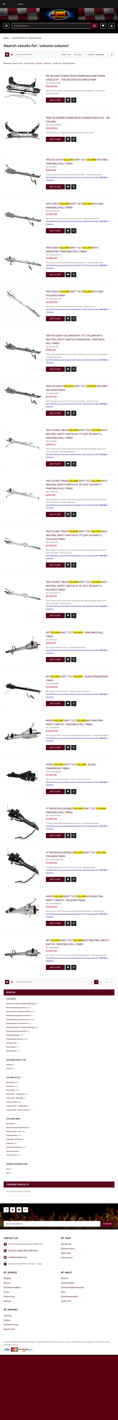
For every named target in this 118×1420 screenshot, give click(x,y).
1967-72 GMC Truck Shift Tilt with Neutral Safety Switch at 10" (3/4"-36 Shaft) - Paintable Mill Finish (76, 484)
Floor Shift (12, 1090)
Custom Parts (67, 1258)
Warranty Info (9, 1329)
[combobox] (51, 25)
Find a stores (11, 4)
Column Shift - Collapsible (17, 1106)
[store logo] (59, 14)
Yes (9, 1169)
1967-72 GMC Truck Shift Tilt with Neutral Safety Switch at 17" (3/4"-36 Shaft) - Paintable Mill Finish (76, 434)
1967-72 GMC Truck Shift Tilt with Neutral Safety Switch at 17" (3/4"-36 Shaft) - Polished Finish (76, 535)
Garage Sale (12, 1043)
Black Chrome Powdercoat (18, 1127)
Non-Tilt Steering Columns (18, 1008)
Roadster (11, 1086)
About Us (65, 1278)
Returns (7, 1283)
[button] (68, 100)
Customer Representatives (72, 1287)
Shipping (7, 1278)
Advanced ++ (17, 30)
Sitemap (7, 1301)
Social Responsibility (69, 1296)
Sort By (91, 55)
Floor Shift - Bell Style (16, 1098)
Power (10, 1069)
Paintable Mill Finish (15, 1139)
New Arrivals (12, 1051)
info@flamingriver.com (17, 1257)
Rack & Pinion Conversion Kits (20, 1011)
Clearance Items (68, 1249)
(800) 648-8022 (31, 1251)
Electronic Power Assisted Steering (21, 1004)
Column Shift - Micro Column (18, 1110)
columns (39, 63)
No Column (12, 1082)
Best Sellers (12, 1047)
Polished (11, 1143)
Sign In (21, 4)
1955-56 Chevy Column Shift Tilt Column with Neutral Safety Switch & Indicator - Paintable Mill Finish (75, 339)
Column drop (29, 63)
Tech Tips (8, 1316)
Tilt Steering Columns (17, 1039)
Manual (10, 1065)
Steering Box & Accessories (18, 1023)
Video (63, 1292)
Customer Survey (11, 1325)
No (8, 1173)
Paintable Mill (13, 1135)
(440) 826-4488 (15, 1251)
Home (6, 38)
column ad (57, 63)
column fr (47, 63)
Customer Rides (67, 1283)
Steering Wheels (14, 1035)
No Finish (11, 1124)
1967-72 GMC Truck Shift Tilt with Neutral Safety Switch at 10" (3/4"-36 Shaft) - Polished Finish (76, 586)
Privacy (7, 1292)
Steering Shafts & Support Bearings (22, 1027)
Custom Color (13, 1155)
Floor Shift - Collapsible (17, 1094)
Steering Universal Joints (18, 1031)
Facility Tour (66, 1301)
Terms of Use (9, 1296)
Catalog (7, 1320)
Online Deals (66, 1253)
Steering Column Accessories (20, 1019)
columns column (68, 63)
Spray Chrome (13, 1151)
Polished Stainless (16, 1147)
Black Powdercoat (15, 1131)
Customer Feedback (12, 1287)
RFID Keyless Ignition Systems (19, 1015)
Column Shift (13, 1102)
